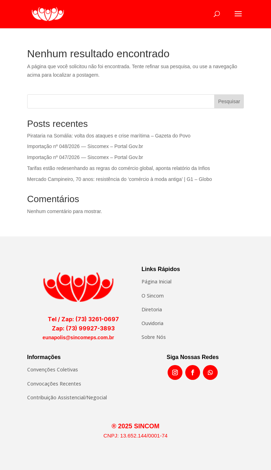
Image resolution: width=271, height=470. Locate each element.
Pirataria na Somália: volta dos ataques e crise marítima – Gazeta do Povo (109, 136)
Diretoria (151, 309)
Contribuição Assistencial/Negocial (67, 397)
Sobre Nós (153, 337)
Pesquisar (229, 101)
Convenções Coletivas (52, 369)
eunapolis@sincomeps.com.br (78, 337)
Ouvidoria (152, 323)
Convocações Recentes (54, 383)
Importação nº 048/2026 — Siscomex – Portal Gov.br (85, 146)
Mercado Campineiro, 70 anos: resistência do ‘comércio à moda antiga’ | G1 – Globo (119, 179)
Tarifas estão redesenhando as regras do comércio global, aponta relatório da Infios (118, 168)
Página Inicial (156, 281)
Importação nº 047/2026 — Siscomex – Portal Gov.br (85, 157)
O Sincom (152, 295)
